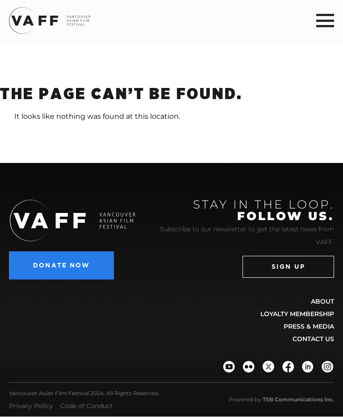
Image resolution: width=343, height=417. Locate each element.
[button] (325, 20)
